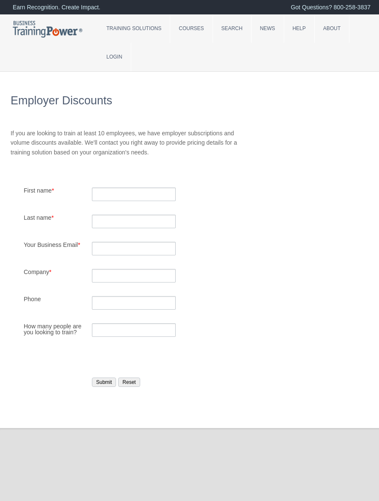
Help (299, 28)
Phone (32, 299)
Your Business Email (52, 245)
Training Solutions (133, 28)
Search (232, 28)
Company (37, 272)
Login (114, 57)
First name (39, 190)
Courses (191, 28)
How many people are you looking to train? (52, 329)
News (267, 28)
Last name (39, 218)
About (331, 28)
